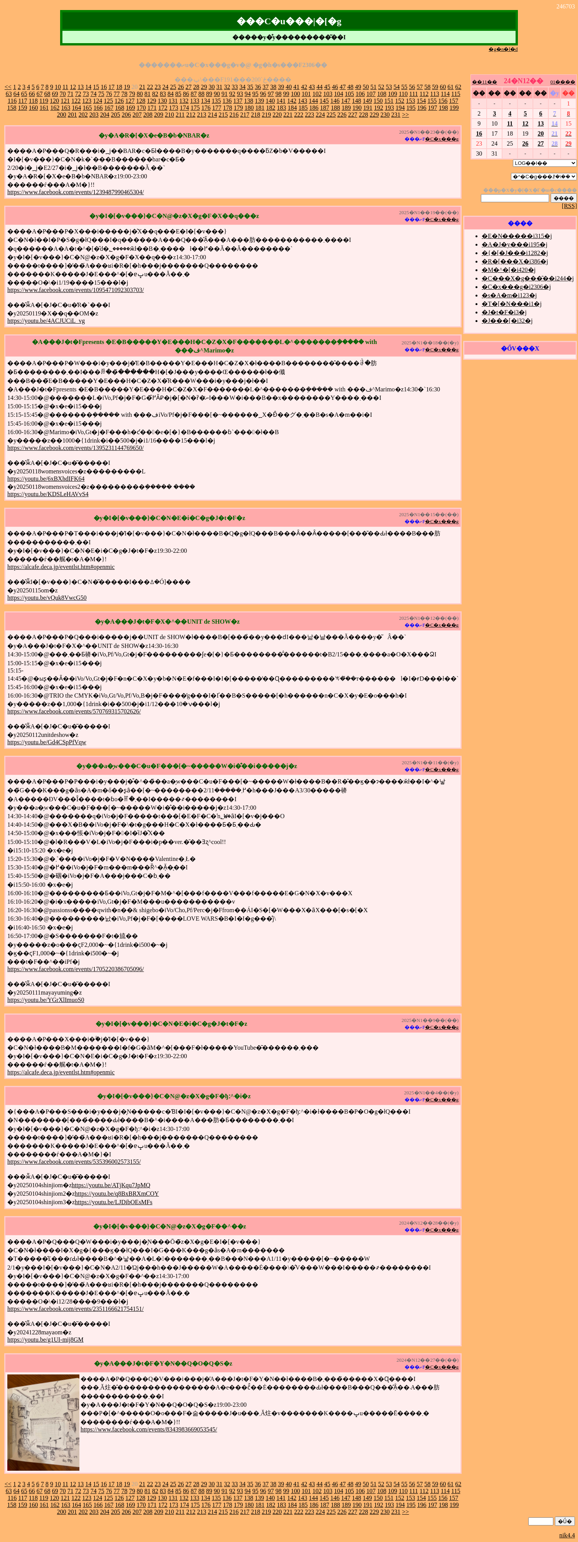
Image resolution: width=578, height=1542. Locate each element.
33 (235, 87)
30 (211, 87)
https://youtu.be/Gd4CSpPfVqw (46, 742)
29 (204, 87)
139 (259, 100)
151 (388, 100)
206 (126, 114)
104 (338, 94)
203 (94, 114)
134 (205, 100)
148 (356, 100)
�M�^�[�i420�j (509, 270)
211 (180, 114)
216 (234, 114)
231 (395, 114)
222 (298, 114)
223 (309, 114)
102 (317, 94)
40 (289, 87)
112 (424, 94)
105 (349, 94)
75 (101, 94)
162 (55, 107)
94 (248, 94)
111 (413, 94)
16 (104, 87)
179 (238, 107)
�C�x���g (442, 139)
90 (217, 94)
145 (324, 100)
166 (98, 107)
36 (258, 87)
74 (94, 94)
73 (86, 94)
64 (16, 94)
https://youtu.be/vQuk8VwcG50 (47, 597)
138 (248, 100)
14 (88, 87)
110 (403, 94)
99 (286, 94)
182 (271, 107)
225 (331, 114)
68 (47, 94)
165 (87, 107)
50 (366, 87)
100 (295, 94)
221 (287, 114)
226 (341, 114)
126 (119, 100)
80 (140, 94)
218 (255, 114)
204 (104, 114)
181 (260, 107)
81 (147, 94)
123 (86, 100)
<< (8, 87)
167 (109, 107)
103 (328, 94)
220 (277, 114)
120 (54, 100)
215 (223, 114)
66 (32, 94)
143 (302, 100)
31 (219, 87)
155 (432, 100)
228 (363, 114)
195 (411, 107)
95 (255, 94)
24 (165, 87)
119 (43, 100)
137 (237, 100)
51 (373, 87)
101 (306, 94)
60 (443, 87)
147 (345, 100)
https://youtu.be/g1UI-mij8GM (45, 1339)
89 (209, 94)
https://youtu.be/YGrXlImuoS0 (45, 1000)
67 (40, 94)
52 (381, 87)
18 (119, 87)
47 (342, 87)
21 (142, 87)
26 (181, 87)
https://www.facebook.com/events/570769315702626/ (74, 711)
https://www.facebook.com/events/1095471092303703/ (75, 290)
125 (108, 100)
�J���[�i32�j (507, 320)
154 (421, 100)
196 (422, 107)
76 (109, 94)
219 (266, 114)
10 (58, 87)
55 (404, 87)
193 (389, 107)
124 (97, 100)
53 (389, 87)
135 (216, 100)
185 (303, 107)
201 (72, 114)
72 (78, 94)
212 (190, 114)
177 (217, 107)
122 (76, 100)
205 (115, 114)
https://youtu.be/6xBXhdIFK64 (45, 478)
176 (206, 107)
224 (320, 114)
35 (250, 87)
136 (227, 100)
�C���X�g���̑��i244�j (528, 278)
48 (350, 87)
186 (314, 107)
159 (22, 107)
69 (55, 94)
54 (396, 87)
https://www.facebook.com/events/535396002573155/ (74, 1161)
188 (335, 107)
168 (119, 107)
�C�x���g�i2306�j (516, 287)
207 (137, 114)
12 (73, 87)
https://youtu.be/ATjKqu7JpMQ (111, 1185)
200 (61, 114)
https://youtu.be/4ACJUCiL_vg (46, 320)
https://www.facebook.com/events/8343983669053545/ (149, 1429)
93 (240, 94)
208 (148, 114)
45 (327, 87)
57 (420, 87)
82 (155, 94)
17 (111, 87)
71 (70, 94)
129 (151, 100)
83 (163, 94)
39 (281, 87)
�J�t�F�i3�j (504, 312)
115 (455, 94)
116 (12, 100)
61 (450, 87)
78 (124, 94)
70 (63, 94)
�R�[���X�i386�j (515, 261)
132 (183, 100)
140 (270, 100)
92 (232, 94)
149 (367, 100)
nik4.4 (567, 1535)
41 (296, 87)
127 (129, 100)
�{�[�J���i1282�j (515, 253)
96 (263, 94)
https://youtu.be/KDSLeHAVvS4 (48, 494)
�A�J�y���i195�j (515, 244)
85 (178, 94)
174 (184, 107)
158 (12, 107)
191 (368, 107)
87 (194, 94)
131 (173, 100)
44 (319, 87)
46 (335, 87)
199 (454, 107)
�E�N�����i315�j (517, 236)
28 (196, 87)
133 (194, 100)
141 (281, 100)
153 (410, 100)
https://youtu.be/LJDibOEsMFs (113, 1202)
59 (435, 87)
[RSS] (569, 206)
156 (442, 100)
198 (443, 107)
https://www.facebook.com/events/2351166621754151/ (75, 1308)
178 (227, 107)
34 (242, 87)
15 (96, 87)
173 (173, 107)
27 (188, 87)
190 (357, 107)
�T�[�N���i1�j (512, 303)
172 (163, 107)
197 (432, 107)
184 (292, 107)
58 (427, 87)
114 (445, 94)
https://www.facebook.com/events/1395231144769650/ (75, 448)
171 (152, 107)
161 (44, 107)
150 (378, 100)
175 (195, 107)
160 (33, 107)
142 (291, 100)
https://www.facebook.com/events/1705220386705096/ (75, 969)
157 (453, 100)
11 (65, 87)
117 (22, 100)
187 (324, 107)
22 (150, 87)
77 (117, 94)
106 (360, 94)
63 (9, 94)
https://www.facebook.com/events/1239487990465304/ (75, 192)
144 (313, 100)
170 (141, 107)
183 (281, 107)
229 (374, 114)
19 (127, 87)
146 (334, 100)
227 (352, 114)
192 (378, 107)
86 (186, 94)
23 (158, 87)
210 (169, 114)
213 (201, 114)
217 (244, 114)
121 (65, 100)
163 (66, 107)
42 (304, 87)
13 (80, 87)
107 (371, 94)
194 (400, 107)
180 (249, 107)
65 (24, 94)
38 (273, 87)
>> (405, 114)
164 (76, 107)
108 (381, 94)
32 (227, 87)
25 (173, 87)
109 (392, 94)
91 (225, 94)
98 (279, 94)
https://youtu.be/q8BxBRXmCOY (117, 1193)
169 (130, 107)
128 (140, 100)
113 (434, 94)
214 (212, 114)
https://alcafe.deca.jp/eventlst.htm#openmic (61, 567)
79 (132, 94)
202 (83, 114)
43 (312, 87)
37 (265, 87)
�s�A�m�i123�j (509, 295)
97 (271, 94)
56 (412, 87)
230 (385, 114)
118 (33, 100)
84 (171, 94)
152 (399, 100)
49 (358, 87)
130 (162, 100)
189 (346, 107)
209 (158, 114)
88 (201, 94)
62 (458, 87)
